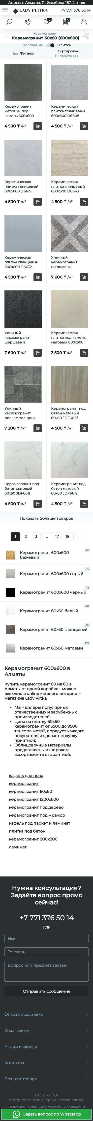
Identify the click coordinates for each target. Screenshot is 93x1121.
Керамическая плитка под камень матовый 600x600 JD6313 (68, 340)
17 (57, 536)
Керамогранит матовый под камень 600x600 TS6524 (19, 113)
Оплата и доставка (46, 1014)
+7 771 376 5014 (76, 10)
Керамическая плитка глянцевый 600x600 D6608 (68, 111)
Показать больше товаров (46, 518)
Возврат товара (46, 1079)
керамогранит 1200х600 (34, 799)
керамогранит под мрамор (37, 815)
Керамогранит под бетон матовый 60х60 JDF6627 (68, 413)
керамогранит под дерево (36, 807)
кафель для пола (26, 775)
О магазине (46, 1030)
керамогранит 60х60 (30, 791)
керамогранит (24, 783)
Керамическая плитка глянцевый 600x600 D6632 (21, 262)
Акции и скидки (46, 1046)
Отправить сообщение (46, 991)
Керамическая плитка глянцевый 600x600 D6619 (21, 186)
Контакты (46, 1062)
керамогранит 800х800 (33, 839)
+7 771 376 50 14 (47, 918)
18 (67, 536)
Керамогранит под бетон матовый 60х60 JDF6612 (68, 489)
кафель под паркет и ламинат (39, 823)
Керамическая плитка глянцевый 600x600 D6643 (68, 186)
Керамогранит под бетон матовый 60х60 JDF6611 (21, 489)
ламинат (18, 847)
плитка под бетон (27, 831)
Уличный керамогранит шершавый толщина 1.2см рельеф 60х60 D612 (21, 342)
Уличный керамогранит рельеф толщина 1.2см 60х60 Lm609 (21, 415)
